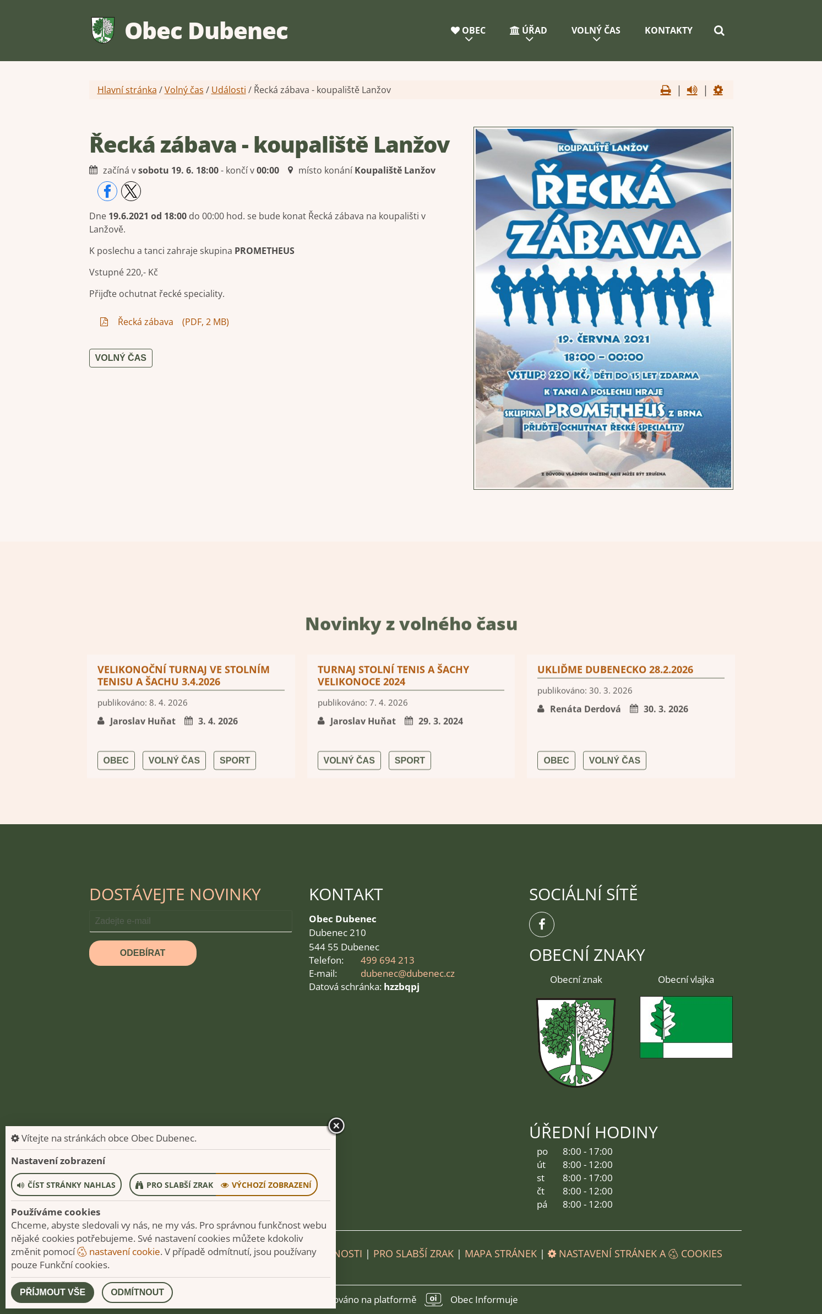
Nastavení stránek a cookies (635, 1253)
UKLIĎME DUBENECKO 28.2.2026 (615, 782)
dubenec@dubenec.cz (408, 973)
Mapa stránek (501, 1253)
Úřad (528, 30)
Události (228, 90)
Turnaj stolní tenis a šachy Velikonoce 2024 (393, 788)
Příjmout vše (52, 1292)
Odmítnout (137, 1292)
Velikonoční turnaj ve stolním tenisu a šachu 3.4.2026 (183, 788)
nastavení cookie (118, 1251)
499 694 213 (388, 960)
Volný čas (595, 30)
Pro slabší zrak (413, 1253)
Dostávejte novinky (175, 894)
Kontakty (669, 30)
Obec (468, 30)
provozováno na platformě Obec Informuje (411, 1299)
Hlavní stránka (127, 90)
